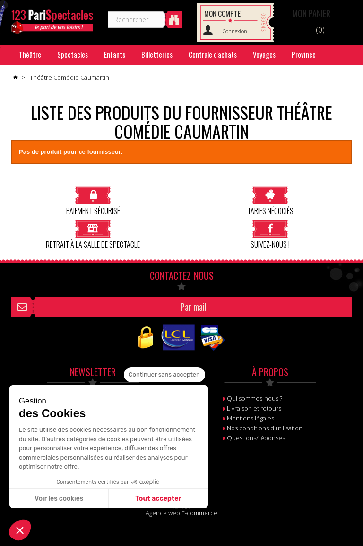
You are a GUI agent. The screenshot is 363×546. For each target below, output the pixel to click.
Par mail (194, 307)
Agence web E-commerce (181, 513)
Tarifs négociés (270, 200)
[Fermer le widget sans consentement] (164, 374)
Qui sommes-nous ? (254, 398)
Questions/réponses (256, 438)
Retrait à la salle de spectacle (93, 234)
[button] (20, 530)
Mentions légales (250, 418)
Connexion (235, 30)
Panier (311, 13)
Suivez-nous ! (270, 234)
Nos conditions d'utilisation (264, 428)
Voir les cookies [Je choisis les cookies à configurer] (59, 499)
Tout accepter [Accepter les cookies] (158, 499)
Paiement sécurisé (93, 200)
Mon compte (222, 13)
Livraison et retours (254, 408)
